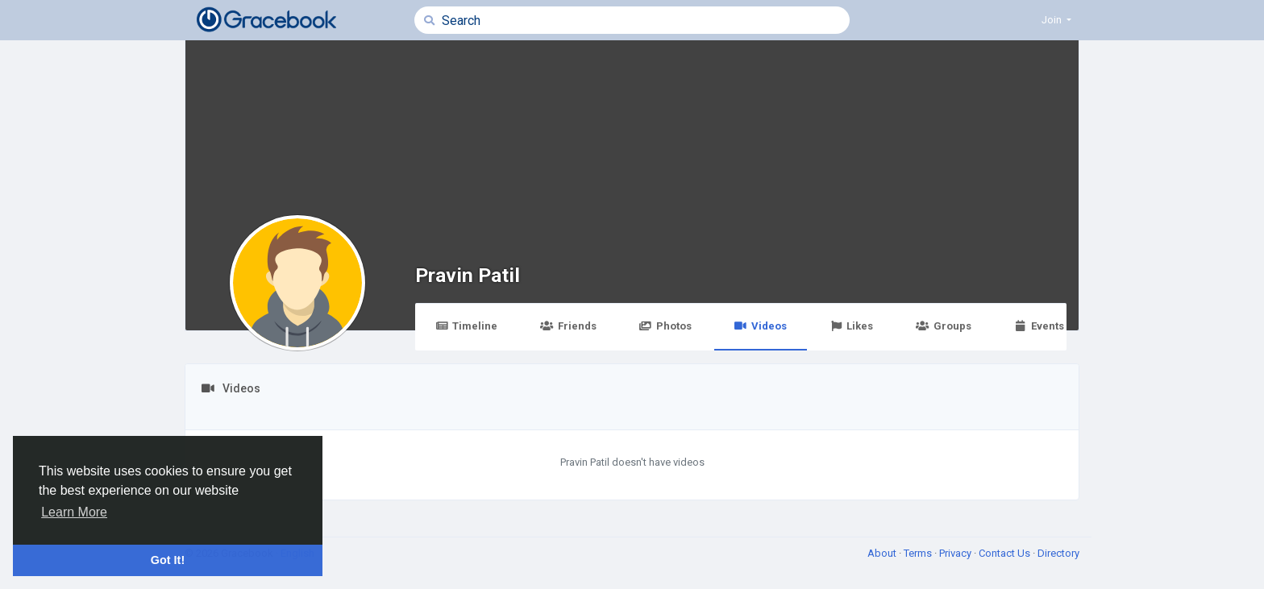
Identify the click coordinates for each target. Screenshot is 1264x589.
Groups (943, 326)
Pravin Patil (467, 275)
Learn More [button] (74, 512)
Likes (851, 326)
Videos (760, 326)
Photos (665, 326)
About (883, 553)
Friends (568, 326)
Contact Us (1006, 553)
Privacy (956, 553)
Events (1039, 326)
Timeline (466, 326)
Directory (1058, 553)
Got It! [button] (168, 560)
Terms (919, 553)
